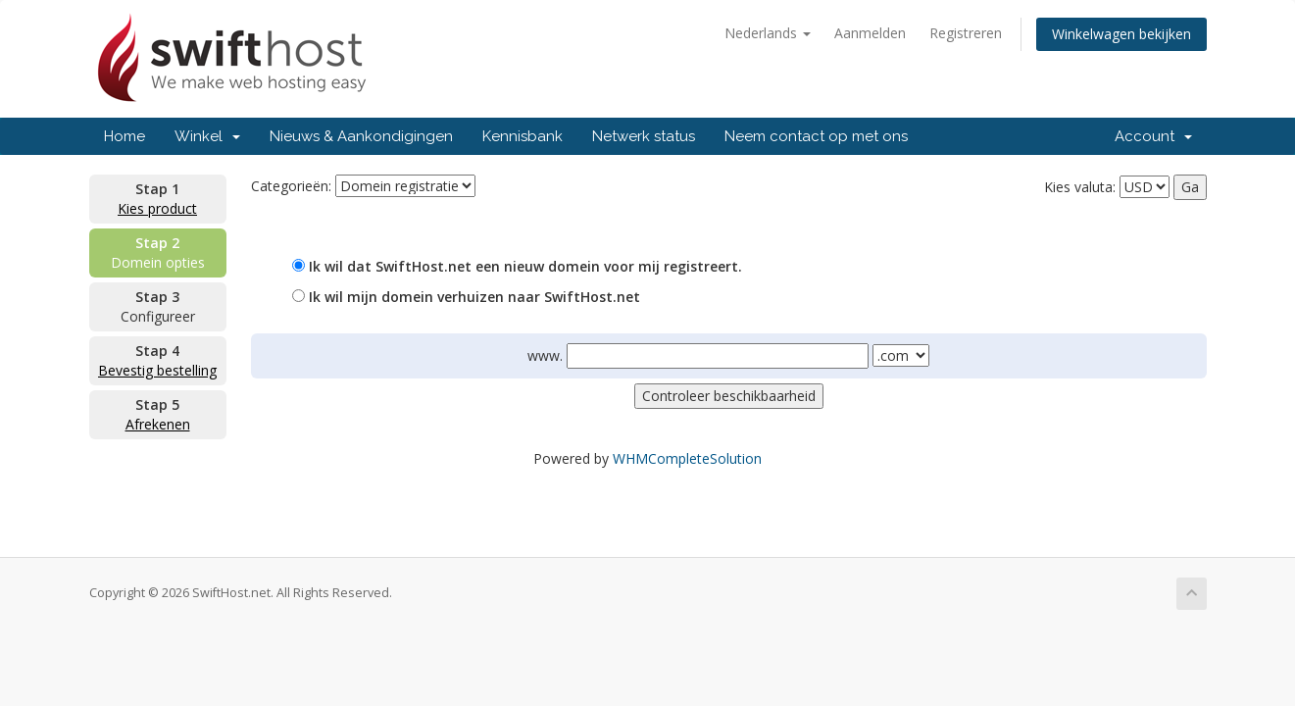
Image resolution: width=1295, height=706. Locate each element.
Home (124, 136)
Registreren (965, 33)
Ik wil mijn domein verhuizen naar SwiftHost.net (466, 296)
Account (1153, 136)
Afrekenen (157, 424)
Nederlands (767, 33)
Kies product (157, 208)
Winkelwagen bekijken (1121, 34)
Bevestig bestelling (157, 370)
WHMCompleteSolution (687, 458)
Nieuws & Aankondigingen (361, 136)
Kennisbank (522, 136)
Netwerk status (643, 136)
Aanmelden (870, 33)
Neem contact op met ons (816, 136)
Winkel (207, 136)
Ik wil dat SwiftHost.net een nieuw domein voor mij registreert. (517, 266)
